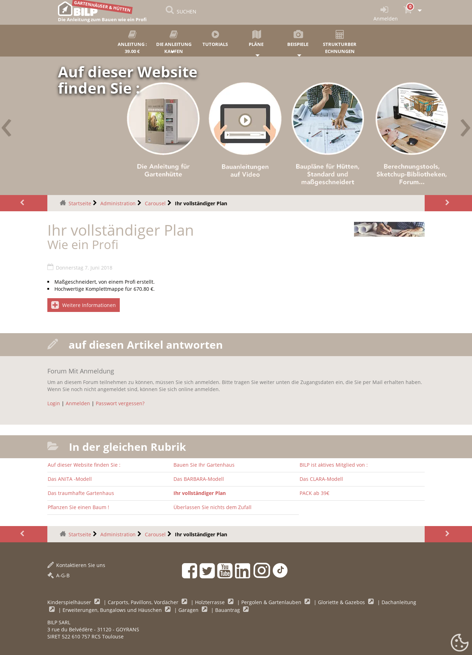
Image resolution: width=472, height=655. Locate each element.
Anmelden (78, 403)
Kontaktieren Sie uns (76, 565)
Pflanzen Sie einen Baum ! (78, 507)
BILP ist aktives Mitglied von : (334, 464)
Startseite (80, 203)
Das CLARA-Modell (321, 479)
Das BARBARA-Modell (198, 479)
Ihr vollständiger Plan (199, 493)
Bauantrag (228, 610)
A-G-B (58, 575)
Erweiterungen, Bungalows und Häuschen (113, 610)
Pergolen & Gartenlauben (272, 602)
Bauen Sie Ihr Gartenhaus (204, 464)
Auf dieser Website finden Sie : (84, 464)
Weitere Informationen (83, 305)
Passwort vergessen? (120, 403)
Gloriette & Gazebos (342, 602)
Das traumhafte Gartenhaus (81, 493)
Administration (118, 203)
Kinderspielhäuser (70, 602)
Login (53, 403)
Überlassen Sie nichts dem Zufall (212, 507)
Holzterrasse (210, 602)
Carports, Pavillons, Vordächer (144, 602)
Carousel (155, 203)
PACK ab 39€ (314, 493)
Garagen (189, 610)
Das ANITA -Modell (70, 479)
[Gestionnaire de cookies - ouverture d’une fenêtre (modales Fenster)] (459, 643)
